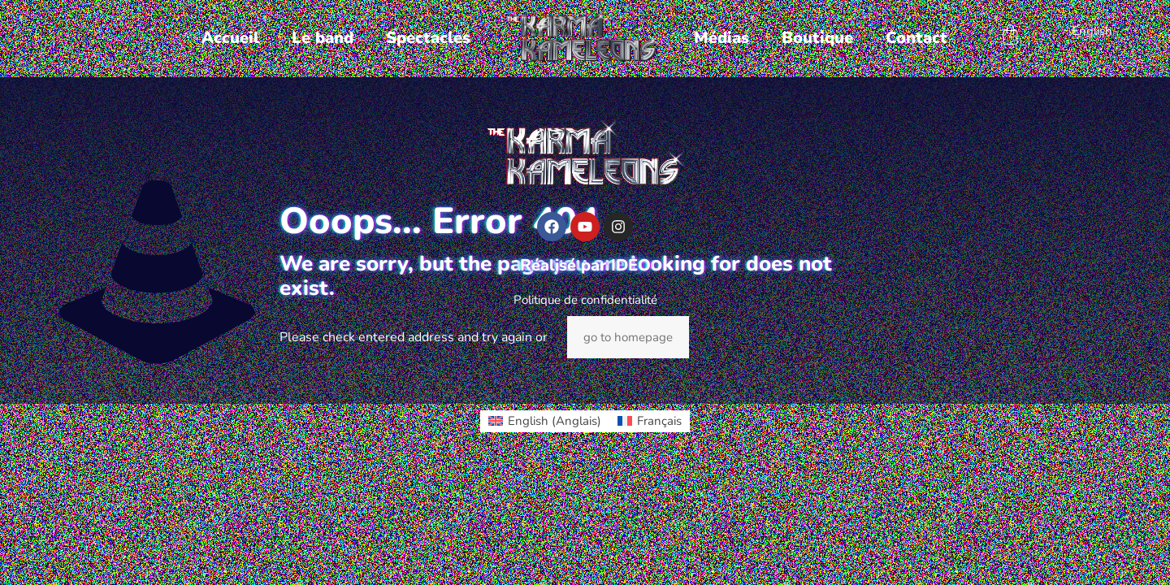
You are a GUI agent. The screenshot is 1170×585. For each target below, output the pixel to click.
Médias (721, 38)
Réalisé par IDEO (585, 265)
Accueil (230, 38)
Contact (916, 38)
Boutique (817, 38)
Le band (322, 38)
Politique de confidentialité (585, 300)
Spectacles (428, 38)
